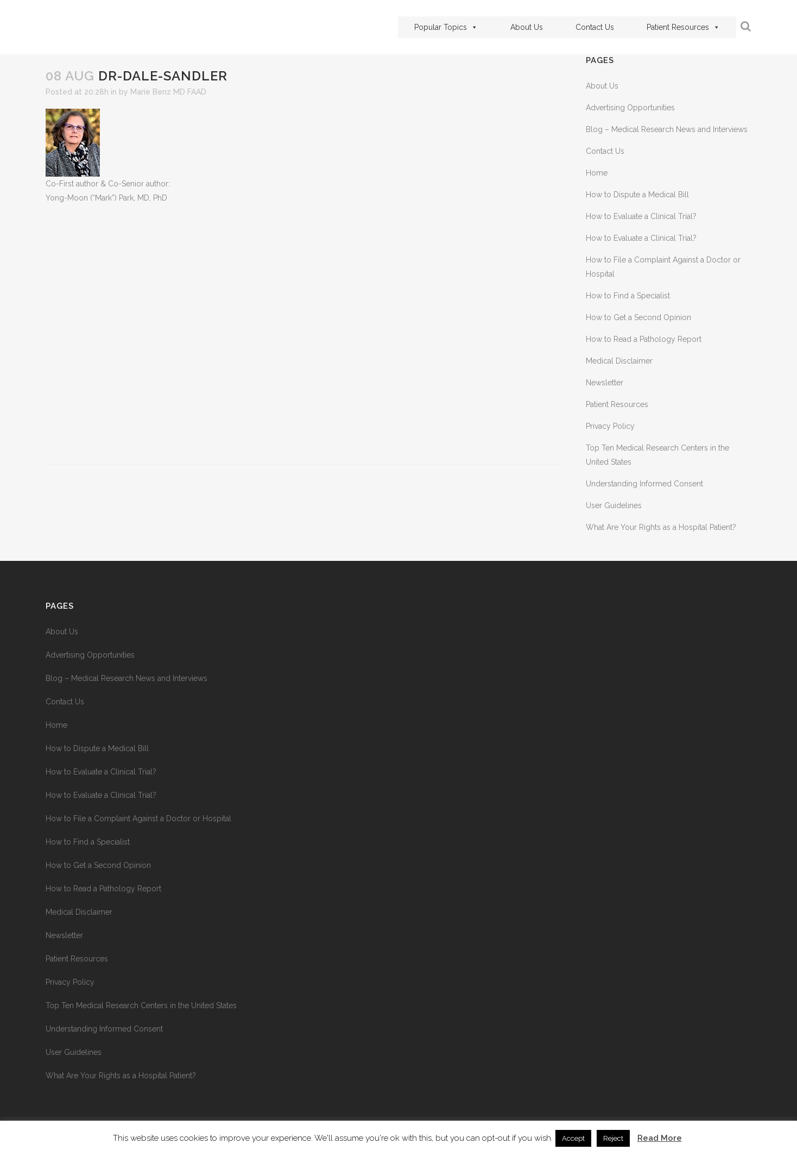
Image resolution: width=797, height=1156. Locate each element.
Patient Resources (683, 27)
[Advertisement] (305, 334)
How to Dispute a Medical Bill (637, 194)
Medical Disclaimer (619, 361)
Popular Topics (446, 27)
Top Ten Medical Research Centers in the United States (141, 1005)
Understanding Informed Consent (644, 483)
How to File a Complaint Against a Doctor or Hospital (138, 818)
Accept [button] (573, 1138)
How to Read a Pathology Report (643, 339)
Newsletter (604, 382)
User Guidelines (614, 505)
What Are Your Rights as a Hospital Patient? (661, 527)
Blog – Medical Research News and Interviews (667, 129)
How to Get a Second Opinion (638, 317)
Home (597, 172)
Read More (659, 1138)
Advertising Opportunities (630, 107)
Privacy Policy (610, 426)
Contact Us (594, 27)
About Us (526, 27)
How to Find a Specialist (628, 295)
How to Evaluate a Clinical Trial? (641, 216)
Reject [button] (613, 1138)
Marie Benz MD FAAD (168, 92)
